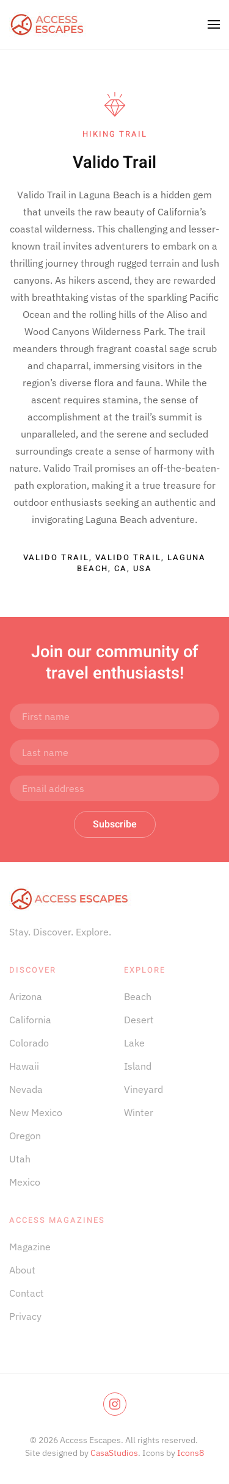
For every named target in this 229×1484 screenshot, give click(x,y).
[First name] (114, 716)
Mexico (24, 1182)
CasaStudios (114, 1452)
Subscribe (115, 824)
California (30, 1020)
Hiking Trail (114, 134)
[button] (214, 24)
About (22, 1270)
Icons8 (190, 1452)
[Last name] (114, 752)
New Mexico (35, 1112)
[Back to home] (47, 24)
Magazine (30, 1247)
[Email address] (114, 788)
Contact (26, 1293)
